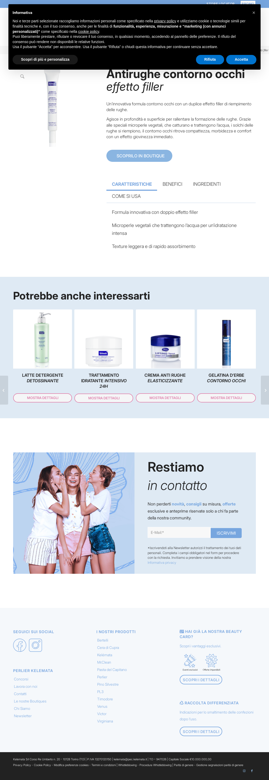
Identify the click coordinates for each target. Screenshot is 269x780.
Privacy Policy (22, 767)
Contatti (20, 696)
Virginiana (105, 723)
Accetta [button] (241, 59)
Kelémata (104, 657)
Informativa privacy (162, 565)
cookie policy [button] (88, 31)
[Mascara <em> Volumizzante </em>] (4, 390)
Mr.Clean (104, 665)
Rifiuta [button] (210, 59)
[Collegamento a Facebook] (252, 773)
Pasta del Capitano (112, 672)
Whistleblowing (127, 767)
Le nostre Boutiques (30, 703)
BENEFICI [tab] (172, 184)
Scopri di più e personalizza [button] (45, 59)
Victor (101, 716)
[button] (254, 12)
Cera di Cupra (108, 650)
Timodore (105, 701)
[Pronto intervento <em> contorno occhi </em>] (265, 390)
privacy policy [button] (165, 21)
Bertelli (102, 642)
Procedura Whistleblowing (155, 767)
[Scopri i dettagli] (201, 682)
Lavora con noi (25, 689)
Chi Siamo (22, 711)
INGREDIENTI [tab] (207, 184)
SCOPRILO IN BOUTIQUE (140, 155)
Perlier (102, 679)
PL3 (100, 694)
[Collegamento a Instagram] (244, 773)
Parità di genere (183, 767)
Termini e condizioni (103, 767)
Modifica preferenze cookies (71, 767)
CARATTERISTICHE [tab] (132, 184)
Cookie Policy (42, 767)
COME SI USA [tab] (126, 196)
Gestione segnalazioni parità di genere (219, 767)
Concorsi (21, 681)
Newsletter (23, 718)
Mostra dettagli (43, 399)
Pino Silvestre (108, 687)
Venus (102, 709)
